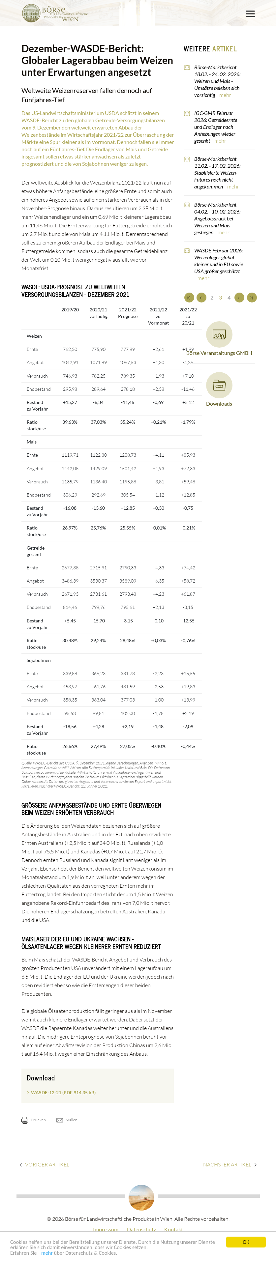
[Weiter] (239, 297)
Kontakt (173, 1229)
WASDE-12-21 (63, 1092)
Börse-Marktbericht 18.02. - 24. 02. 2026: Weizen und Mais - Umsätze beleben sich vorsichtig (217, 81)
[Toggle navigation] (250, 13)
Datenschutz (141, 1229)
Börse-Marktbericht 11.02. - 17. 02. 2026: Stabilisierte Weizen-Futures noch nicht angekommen (217, 172)
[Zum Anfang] (189, 297)
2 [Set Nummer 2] (211, 297)
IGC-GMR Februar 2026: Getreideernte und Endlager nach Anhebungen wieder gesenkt (215, 127)
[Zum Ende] (252, 297)
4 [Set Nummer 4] (229, 297)
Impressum (105, 1229)
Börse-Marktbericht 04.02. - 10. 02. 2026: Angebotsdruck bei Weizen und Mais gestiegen (217, 218)
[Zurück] (201, 297)
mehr (48, 1255)
